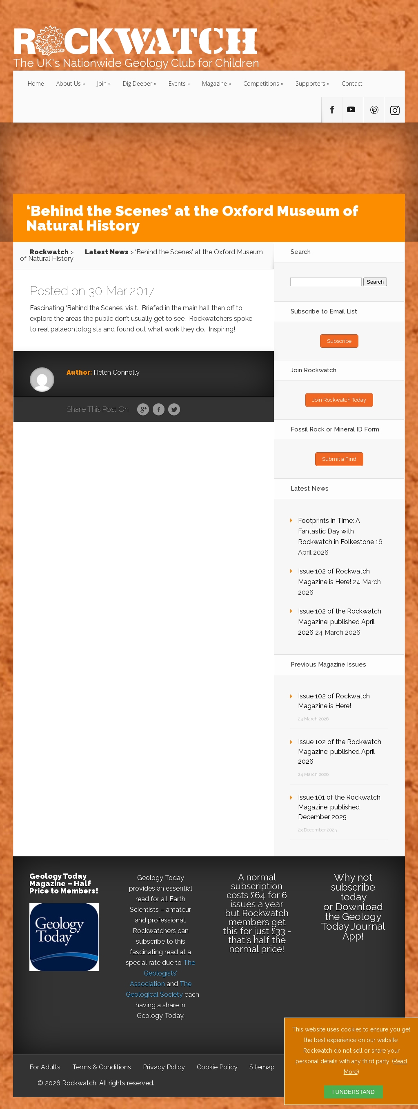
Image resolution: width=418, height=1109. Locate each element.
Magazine (214, 83)
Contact (352, 83)
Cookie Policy (217, 1063)
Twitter (174, 409)
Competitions (261, 83)
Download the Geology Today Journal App (353, 917)
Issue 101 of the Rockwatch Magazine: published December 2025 (339, 802)
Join (102, 83)
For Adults (44, 1063)
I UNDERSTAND (353, 1092)
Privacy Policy (164, 1063)
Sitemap (262, 1063)
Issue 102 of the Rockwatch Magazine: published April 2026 (339, 617)
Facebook (158, 409)
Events (177, 83)
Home (36, 83)
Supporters (310, 83)
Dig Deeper (137, 83)
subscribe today (353, 887)
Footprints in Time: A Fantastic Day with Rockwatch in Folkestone (336, 526)
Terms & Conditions (101, 1063)
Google (143, 409)
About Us (68, 83)
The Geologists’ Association (163, 968)
